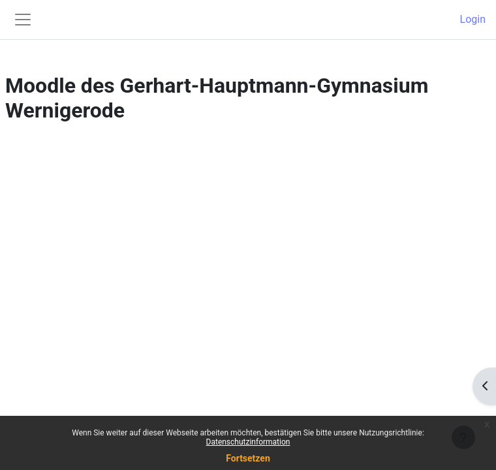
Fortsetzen (248, 458)
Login (473, 19)
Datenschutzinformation (248, 441)
